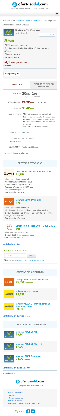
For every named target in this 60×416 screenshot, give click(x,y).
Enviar (32, 255)
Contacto (12, 395)
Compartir (12, 74)
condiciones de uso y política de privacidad (29, 260)
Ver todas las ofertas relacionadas (16, 316)
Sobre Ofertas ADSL (16, 392)
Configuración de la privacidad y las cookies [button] (24, 403)
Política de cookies (15, 401)
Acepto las (25, 260)
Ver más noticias (9, 373)
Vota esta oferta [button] (47, 35)
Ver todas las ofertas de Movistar (16, 368)
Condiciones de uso (16, 398)
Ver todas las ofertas (11, 244)
